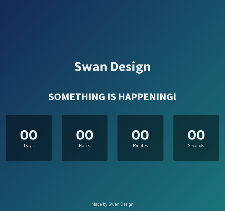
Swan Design (121, 204)
